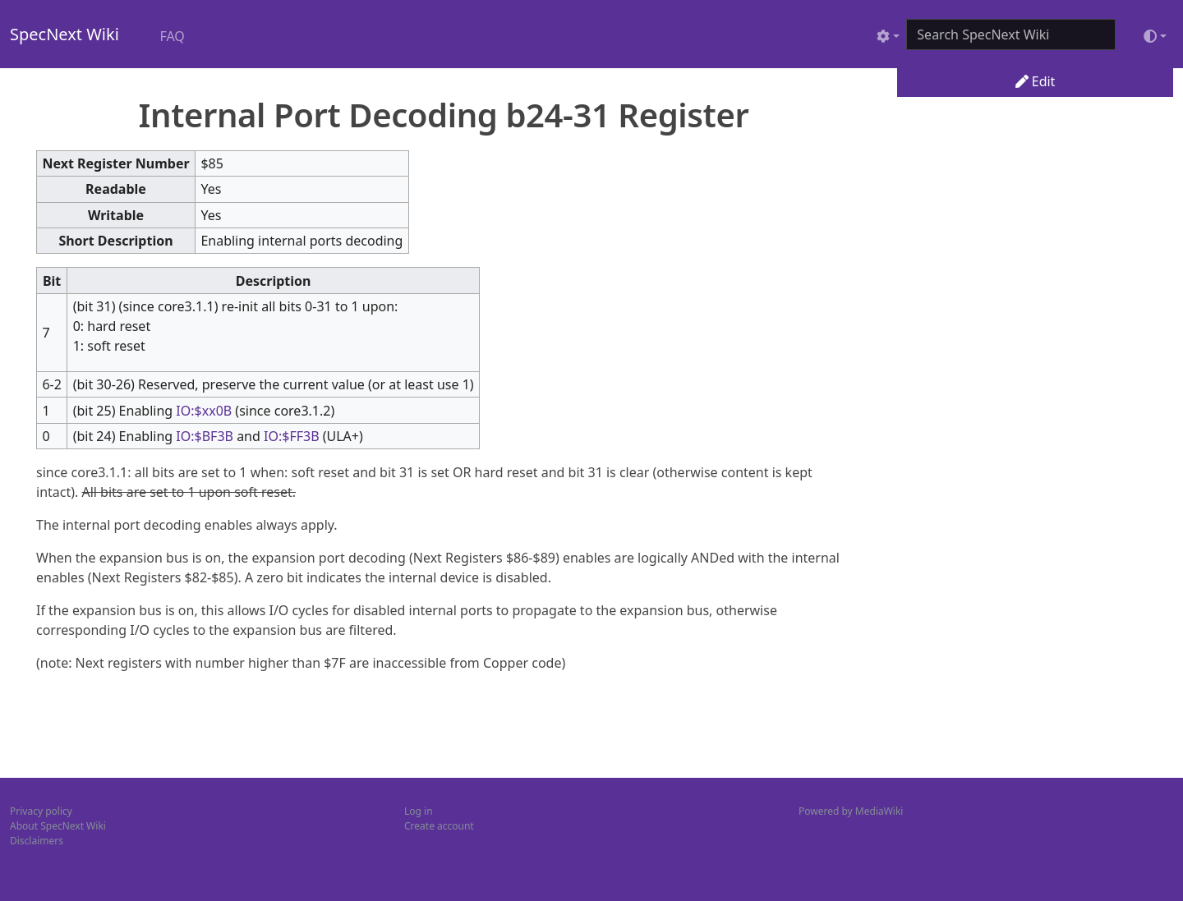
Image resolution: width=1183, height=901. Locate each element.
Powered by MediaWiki (851, 811)
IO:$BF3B (204, 436)
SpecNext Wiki (64, 34)
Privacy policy (41, 811)
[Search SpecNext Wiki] (1011, 34)
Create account (439, 826)
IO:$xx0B (204, 411)
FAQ (171, 36)
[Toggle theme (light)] (1155, 36)
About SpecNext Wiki (58, 826)
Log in (418, 811)
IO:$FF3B (292, 436)
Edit (1035, 81)
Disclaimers (36, 841)
